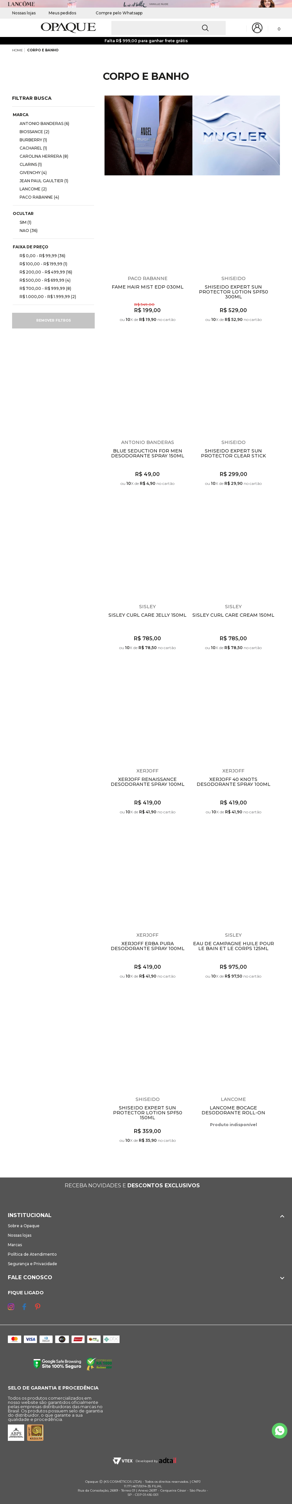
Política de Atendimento (32, 1254)
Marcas (15, 1244)
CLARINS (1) (28, 164)
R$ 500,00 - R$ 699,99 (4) (42, 280)
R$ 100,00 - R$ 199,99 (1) (40, 263)
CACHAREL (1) (30, 147)
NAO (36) (26, 230)
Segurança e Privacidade (32, 1263)
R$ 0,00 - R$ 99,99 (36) (39, 255)
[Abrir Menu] (16, 28)
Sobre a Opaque (24, 1225)
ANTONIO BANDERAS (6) (41, 123)
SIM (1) (22, 222)
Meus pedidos (62, 12)
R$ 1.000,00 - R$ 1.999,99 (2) (45, 296)
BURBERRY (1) (30, 139)
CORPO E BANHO (42, 50)
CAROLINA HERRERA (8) (41, 156)
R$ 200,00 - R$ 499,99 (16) (43, 271)
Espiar (185, 187)
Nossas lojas (24, 12)
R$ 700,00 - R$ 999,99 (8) (42, 288)
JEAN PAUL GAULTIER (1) (41, 180)
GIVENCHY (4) (30, 172)
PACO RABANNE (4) (36, 197)
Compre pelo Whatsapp (115, 12)
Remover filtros (53, 320)
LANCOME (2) (30, 188)
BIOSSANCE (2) (31, 131)
